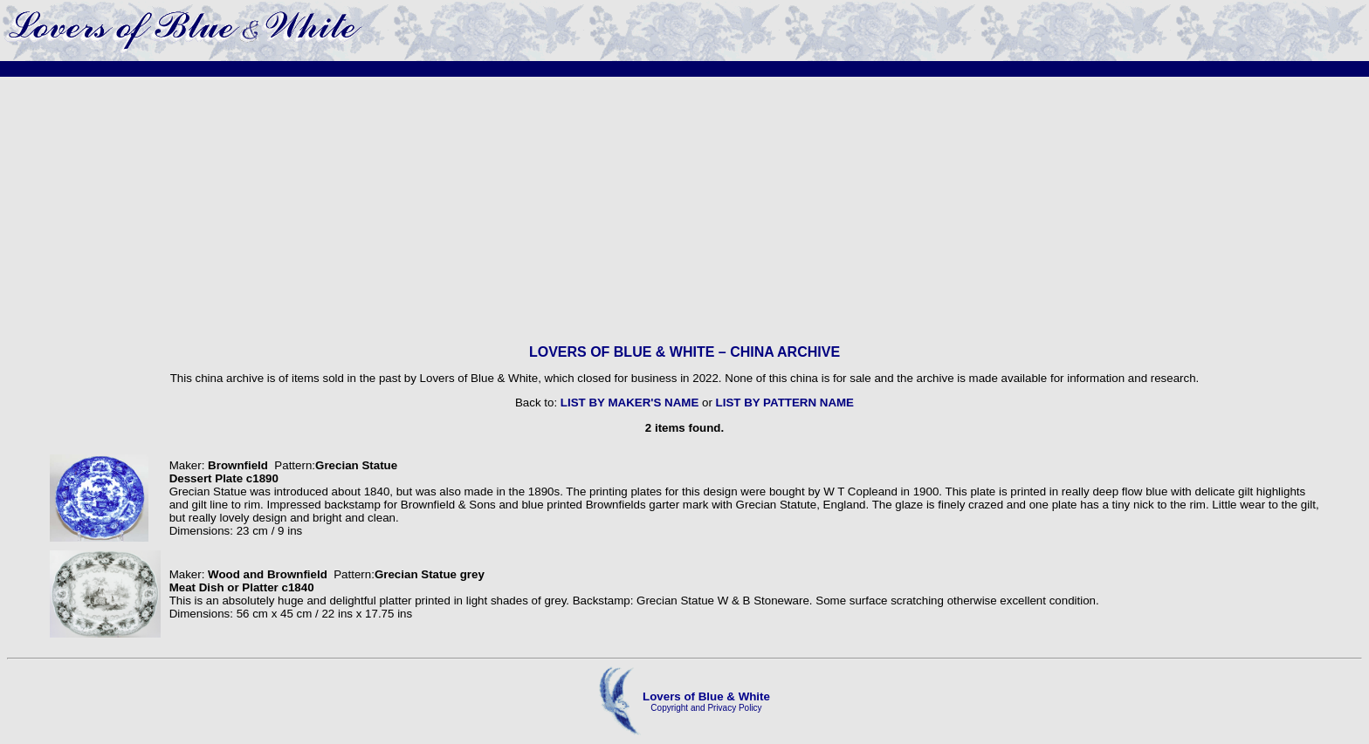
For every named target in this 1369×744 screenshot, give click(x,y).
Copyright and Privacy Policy (705, 708)
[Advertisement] (684, 210)
